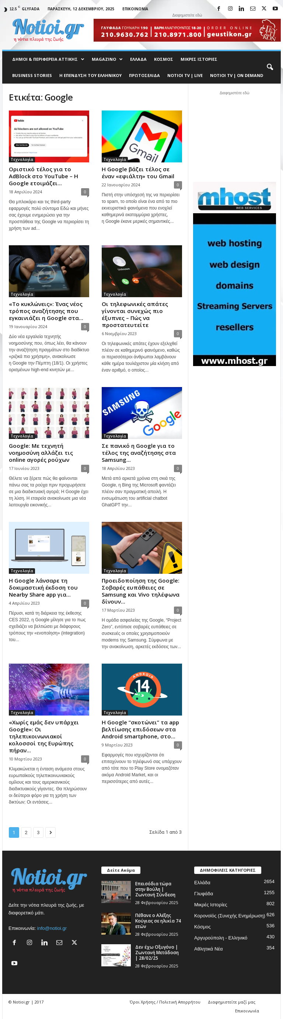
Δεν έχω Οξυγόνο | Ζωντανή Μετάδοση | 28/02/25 (157, 952)
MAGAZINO (107, 59)
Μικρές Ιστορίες (199, 59)
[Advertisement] (235, 135)
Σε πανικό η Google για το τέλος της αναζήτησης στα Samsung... (139, 452)
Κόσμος (163, 59)
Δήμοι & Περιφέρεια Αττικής (48, 59)
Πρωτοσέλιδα (144, 75)
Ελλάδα (138, 59)
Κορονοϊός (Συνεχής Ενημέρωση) (229, 915)
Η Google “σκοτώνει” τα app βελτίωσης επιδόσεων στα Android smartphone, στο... (140, 729)
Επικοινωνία (135, 8)
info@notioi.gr (52, 928)
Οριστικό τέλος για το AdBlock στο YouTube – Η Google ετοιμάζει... (43, 176)
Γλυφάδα (203, 893)
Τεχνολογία (22, 159)
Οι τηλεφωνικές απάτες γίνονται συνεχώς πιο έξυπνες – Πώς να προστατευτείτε (135, 314)
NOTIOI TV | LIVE (185, 75)
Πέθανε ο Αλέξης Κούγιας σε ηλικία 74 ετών (158, 921)
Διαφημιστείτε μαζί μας (231, 1002)
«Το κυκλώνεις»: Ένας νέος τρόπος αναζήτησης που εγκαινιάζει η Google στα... (46, 310)
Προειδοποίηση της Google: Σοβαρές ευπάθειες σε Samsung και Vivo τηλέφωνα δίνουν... (140, 591)
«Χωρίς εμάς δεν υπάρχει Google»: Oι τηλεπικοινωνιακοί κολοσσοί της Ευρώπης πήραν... (44, 736)
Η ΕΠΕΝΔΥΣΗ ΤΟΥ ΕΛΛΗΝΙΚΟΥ (90, 75)
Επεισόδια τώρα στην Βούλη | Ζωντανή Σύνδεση (155, 889)
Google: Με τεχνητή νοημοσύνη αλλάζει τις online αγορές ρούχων (41, 452)
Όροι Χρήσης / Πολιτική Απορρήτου (165, 1002)
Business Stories (32, 75)
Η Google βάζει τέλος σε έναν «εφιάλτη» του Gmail (138, 172)
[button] (270, 67)
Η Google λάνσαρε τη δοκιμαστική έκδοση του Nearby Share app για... (43, 587)
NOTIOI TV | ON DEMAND (236, 75)
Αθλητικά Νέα (208, 949)
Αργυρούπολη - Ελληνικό (220, 938)
